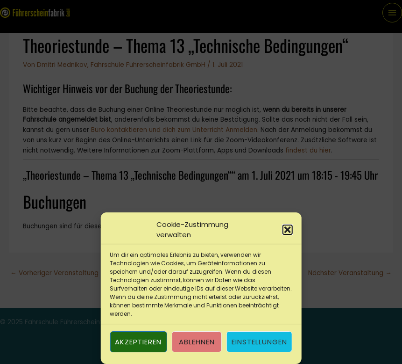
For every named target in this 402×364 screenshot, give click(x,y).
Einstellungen (259, 342)
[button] (287, 229)
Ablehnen (197, 342)
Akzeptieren (138, 342)
